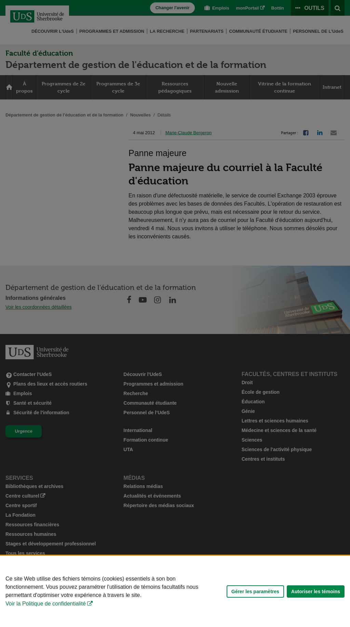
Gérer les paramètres (255, 591)
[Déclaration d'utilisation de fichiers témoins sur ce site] (175, 591)
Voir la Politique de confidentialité (45, 604)
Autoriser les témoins (315, 591)
